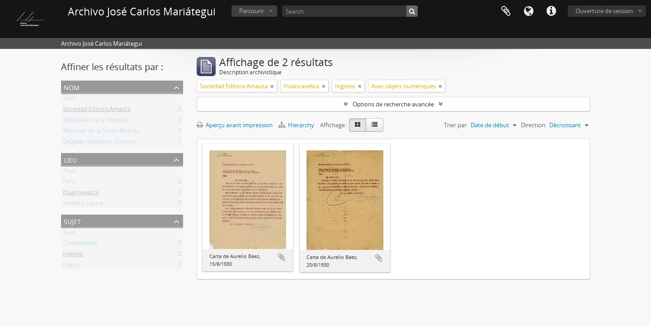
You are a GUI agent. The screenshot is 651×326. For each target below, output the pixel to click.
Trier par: (456, 125)
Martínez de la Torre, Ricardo (101, 132)
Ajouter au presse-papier (281, 257)
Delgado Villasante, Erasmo (99, 143)
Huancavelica (81, 194)
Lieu (70, 159)
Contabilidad (80, 244)
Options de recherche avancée (393, 104)
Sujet (72, 221)
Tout (69, 100)
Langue (528, 11)
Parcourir (251, 11)
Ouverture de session (604, 11)
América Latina (83, 205)
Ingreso (73, 255)
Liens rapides (551, 11)
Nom (72, 87)
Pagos (71, 266)
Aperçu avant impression (235, 125)
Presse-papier (506, 11)
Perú (69, 183)
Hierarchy (297, 125)
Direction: (534, 125)
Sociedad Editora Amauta (97, 110)
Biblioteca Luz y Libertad (95, 121)
